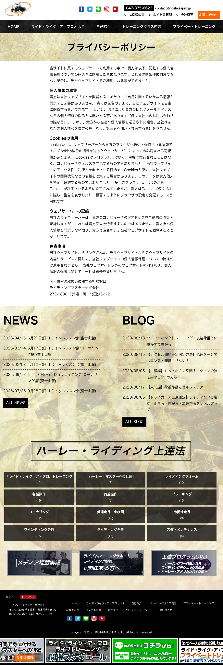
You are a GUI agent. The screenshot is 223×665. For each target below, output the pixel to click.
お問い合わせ (208, 14)
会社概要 (187, 14)
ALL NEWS (15, 402)
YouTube (28, 597)
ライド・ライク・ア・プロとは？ (105, 603)
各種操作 (39, 494)
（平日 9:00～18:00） (40, 614)
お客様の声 (136, 14)
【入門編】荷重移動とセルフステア (175, 387)
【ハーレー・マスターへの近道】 (110, 476)
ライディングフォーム (182, 476)
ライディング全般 (110, 529)
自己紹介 (136, 603)
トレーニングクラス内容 (162, 603)
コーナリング (39, 512)
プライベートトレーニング (198, 603)
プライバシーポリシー (137, 610)
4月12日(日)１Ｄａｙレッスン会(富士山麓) (62, 364)
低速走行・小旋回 (110, 512)
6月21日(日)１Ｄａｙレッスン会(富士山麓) (62, 338)
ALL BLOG (134, 421)
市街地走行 (182, 512)
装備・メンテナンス (182, 529)
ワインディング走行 (39, 529)
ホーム (76, 603)
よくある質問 (162, 14)
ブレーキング (182, 494)
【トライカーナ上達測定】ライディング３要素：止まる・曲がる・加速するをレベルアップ (182, 403)
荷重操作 (110, 494)
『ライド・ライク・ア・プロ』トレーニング (39, 476)
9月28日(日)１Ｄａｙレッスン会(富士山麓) (62, 391)
